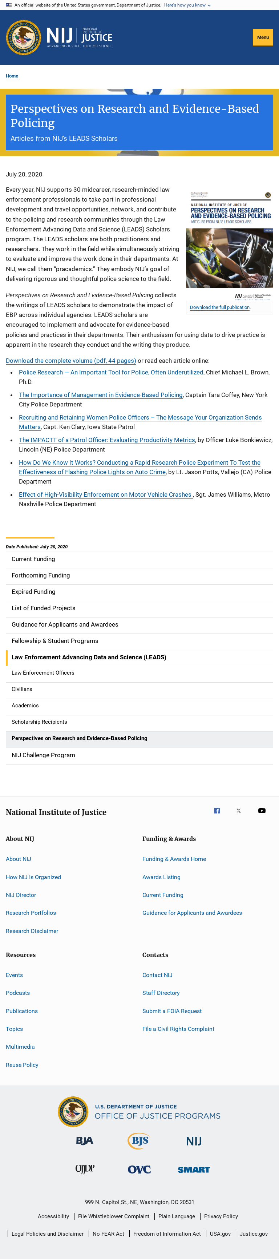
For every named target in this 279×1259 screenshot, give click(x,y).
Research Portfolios (31, 912)
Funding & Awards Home (174, 858)
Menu (263, 37)
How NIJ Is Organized (33, 876)
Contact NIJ (157, 975)
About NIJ (18, 858)
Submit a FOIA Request (172, 1011)
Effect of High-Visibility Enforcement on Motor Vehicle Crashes (106, 494)
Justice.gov (254, 1234)
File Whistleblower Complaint (113, 1216)
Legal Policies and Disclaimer (48, 1234)
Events (14, 975)
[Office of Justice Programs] (23, 37)
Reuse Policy (22, 1064)
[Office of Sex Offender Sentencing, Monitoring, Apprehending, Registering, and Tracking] (194, 1174)
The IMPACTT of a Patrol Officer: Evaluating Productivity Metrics (107, 440)
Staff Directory (161, 992)
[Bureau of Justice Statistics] (139, 1151)
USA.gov (220, 1234)
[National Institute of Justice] (194, 1146)
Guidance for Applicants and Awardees (192, 912)
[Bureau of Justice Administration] (84, 1146)
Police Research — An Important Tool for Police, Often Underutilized (111, 372)
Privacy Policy (221, 1216)
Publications (22, 1011)
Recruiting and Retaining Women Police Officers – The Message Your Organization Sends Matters (140, 422)
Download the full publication (220, 307)
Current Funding (162, 894)
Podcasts (18, 992)
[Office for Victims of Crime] (139, 1174)
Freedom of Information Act (167, 1234)
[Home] (79, 37)
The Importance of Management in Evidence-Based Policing (101, 394)
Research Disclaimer (32, 930)
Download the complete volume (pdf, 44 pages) (71, 360)
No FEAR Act (108, 1234)
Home (12, 76)
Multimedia (20, 1046)
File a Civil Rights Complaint (178, 1028)
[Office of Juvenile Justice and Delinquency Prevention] (85, 1175)
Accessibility (53, 1216)
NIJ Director (21, 894)
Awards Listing (161, 876)
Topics (14, 1028)
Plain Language (176, 1216)
